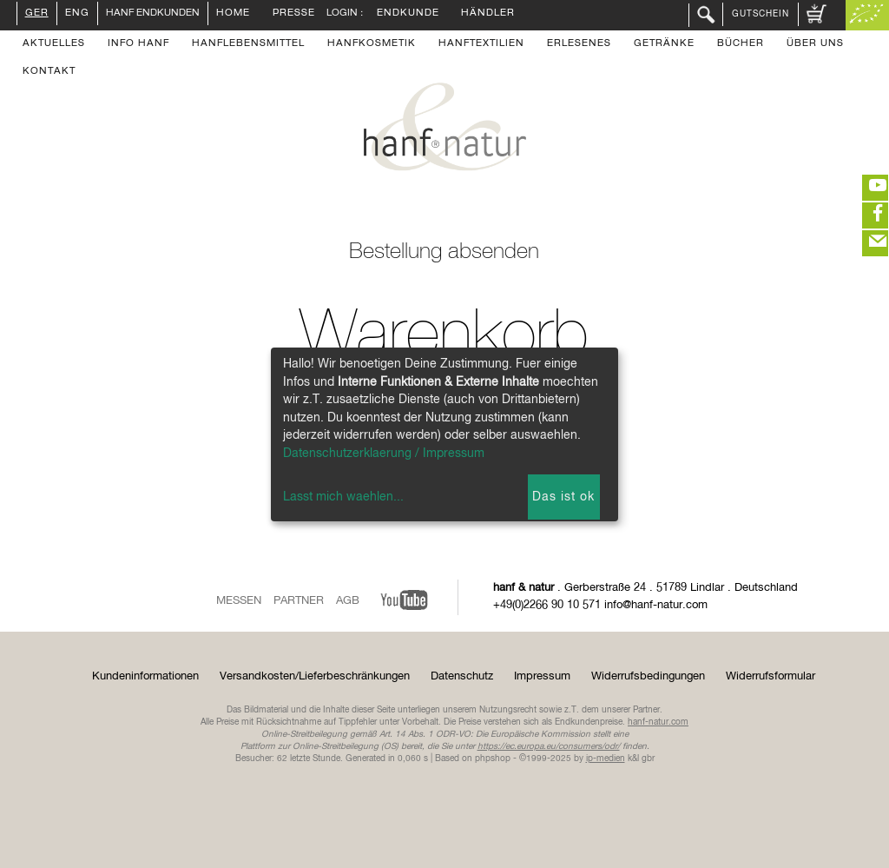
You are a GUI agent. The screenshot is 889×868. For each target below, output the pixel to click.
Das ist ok (563, 497)
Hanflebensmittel (248, 44)
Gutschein (760, 14)
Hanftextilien (481, 44)
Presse (294, 14)
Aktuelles (54, 44)
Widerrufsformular (770, 676)
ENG (77, 14)
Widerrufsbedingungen (648, 676)
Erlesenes (579, 44)
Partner (298, 600)
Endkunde (408, 14)
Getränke (664, 44)
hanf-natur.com (658, 722)
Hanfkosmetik (371, 44)
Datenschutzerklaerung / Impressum (383, 453)
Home (233, 14)
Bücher (740, 44)
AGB (347, 600)
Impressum (542, 676)
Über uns (815, 44)
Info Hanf (138, 44)
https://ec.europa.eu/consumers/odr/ (548, 746)
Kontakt (49, 72)
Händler (488, 14)
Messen (238, 600)
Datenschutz (462, 676)
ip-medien (605, 758)
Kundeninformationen (145, 676)
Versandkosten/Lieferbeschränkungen (315, 676)
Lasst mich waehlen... (343, 497)
